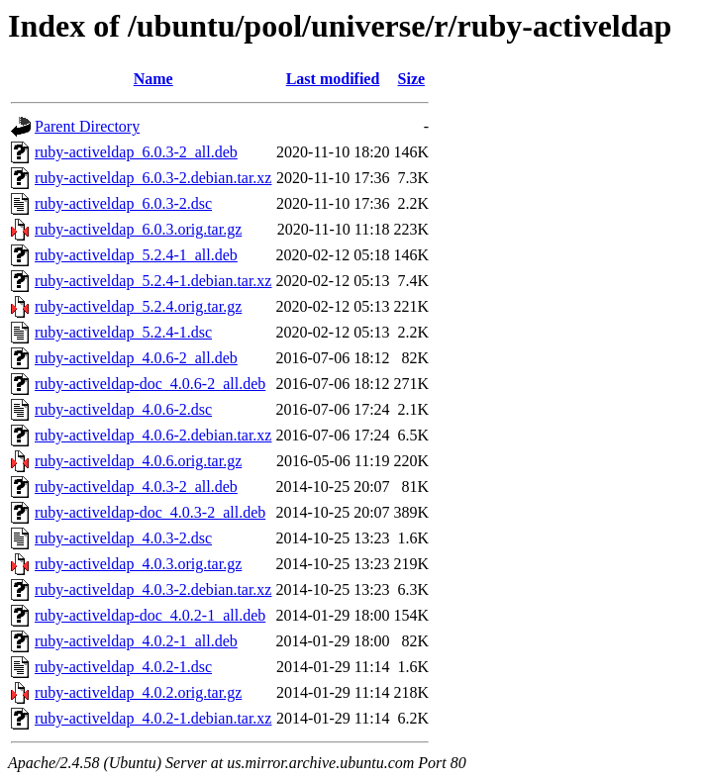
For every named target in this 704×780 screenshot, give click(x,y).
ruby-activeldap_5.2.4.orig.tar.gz (138, 306)
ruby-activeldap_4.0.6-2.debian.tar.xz (153, 435)
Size (412, 78)
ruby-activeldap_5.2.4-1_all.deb (136, 254)
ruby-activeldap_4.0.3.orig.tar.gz (138, 563)
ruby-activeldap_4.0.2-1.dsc (123, 666)
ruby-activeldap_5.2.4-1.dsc (123, 332)
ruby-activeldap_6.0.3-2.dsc (123, 203)
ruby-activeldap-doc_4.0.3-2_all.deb (150, 512)
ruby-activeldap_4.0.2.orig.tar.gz (138, 692)
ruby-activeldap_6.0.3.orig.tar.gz (138, 229)
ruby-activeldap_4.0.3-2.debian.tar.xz (153, 589)
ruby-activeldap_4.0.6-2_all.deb (136, 357)
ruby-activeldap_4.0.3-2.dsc (123, 538)
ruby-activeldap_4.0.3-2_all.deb (136, 486)
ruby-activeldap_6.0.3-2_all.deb (136, 152)
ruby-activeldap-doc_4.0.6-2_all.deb (150, 383)
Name (153, 78)
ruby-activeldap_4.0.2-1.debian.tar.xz (153, 718)
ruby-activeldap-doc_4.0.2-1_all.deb (150, 615)
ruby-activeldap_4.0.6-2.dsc (123, 409)
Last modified (333, 78)
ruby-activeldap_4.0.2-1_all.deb (136, 641)
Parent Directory (87, 126)
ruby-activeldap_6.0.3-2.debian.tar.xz (153, 177)
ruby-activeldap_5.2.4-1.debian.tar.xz (153, 280)
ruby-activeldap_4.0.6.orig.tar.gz (138, 460)
